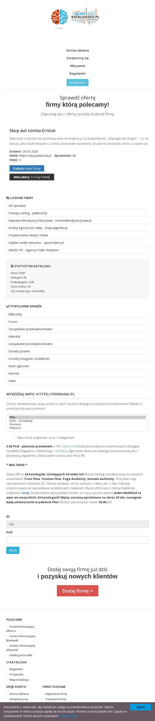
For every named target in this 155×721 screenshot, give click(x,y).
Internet (13, 373)
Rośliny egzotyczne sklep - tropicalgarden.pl (38, 228)
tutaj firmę (32, 177)
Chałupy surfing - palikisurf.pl (27, 213)
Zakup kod (69, 446)
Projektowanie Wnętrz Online (28, 235)
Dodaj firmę (77, 82)
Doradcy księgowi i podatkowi (28, 359)
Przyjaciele (16, 674)
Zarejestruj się (77, 58)
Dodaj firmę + (77, 590)
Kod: (9, 532)
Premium (77, 424)
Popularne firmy (56, 699)
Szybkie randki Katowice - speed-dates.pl (36, 243)
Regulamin (77, 73)
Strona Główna (77, 50)
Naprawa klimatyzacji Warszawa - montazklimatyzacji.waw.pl (49, 220)
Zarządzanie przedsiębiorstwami (30, 329)
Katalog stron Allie (20, 655)
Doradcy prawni (19, 351)
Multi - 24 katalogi (77, 421)
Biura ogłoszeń (18, 366)
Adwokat (14, 336)
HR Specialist (17, 206)
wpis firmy (27, 168)
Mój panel (77, 66)
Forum (12, 322)
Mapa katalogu (19, 679)
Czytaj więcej (68, 716)
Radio (12, 381)
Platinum (77, 428)
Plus (77, 417)
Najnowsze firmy (56, 694)
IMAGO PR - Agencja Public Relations (33, 250)
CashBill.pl (61, 451)
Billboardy (15, 314)
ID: (8, 516)
